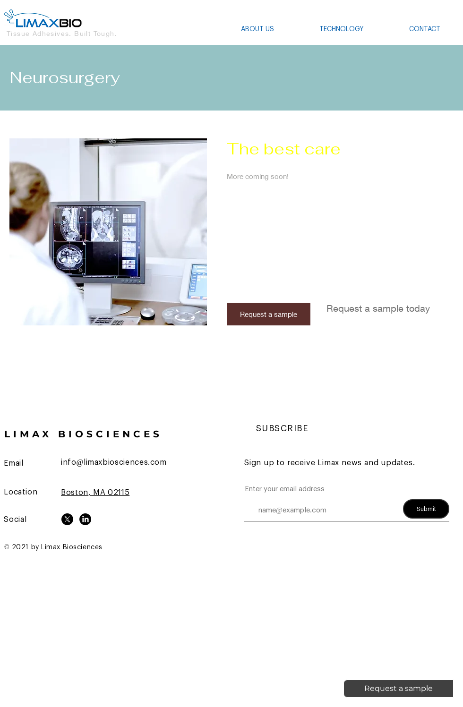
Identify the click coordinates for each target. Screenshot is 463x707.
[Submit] (426, 509)
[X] (67, 519)
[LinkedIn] (85, 519)
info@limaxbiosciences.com (114, 462)
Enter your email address (285, 489)
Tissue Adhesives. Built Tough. (62, 33)
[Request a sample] (268, 314)
